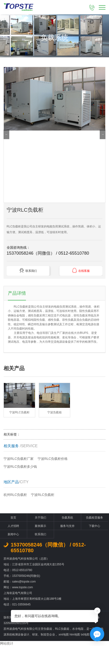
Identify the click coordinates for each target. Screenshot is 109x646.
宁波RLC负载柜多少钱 (20, 466)
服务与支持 (67, 526)
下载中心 (94, 526)
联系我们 (28, 270)
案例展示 (40, 526)
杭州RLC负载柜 (15, 495)
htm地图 (74, 634)
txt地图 (85, 634)
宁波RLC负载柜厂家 (19, 459)
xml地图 (64, 634)
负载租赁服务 (94, 517)
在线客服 (81, 270)
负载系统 (67, 517)
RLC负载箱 (62, 628)
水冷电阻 (78, 628)
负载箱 (48, 628)
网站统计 (6, 643)
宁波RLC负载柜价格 (53, 459)
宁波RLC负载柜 (42, 495)
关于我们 (40, 517)
